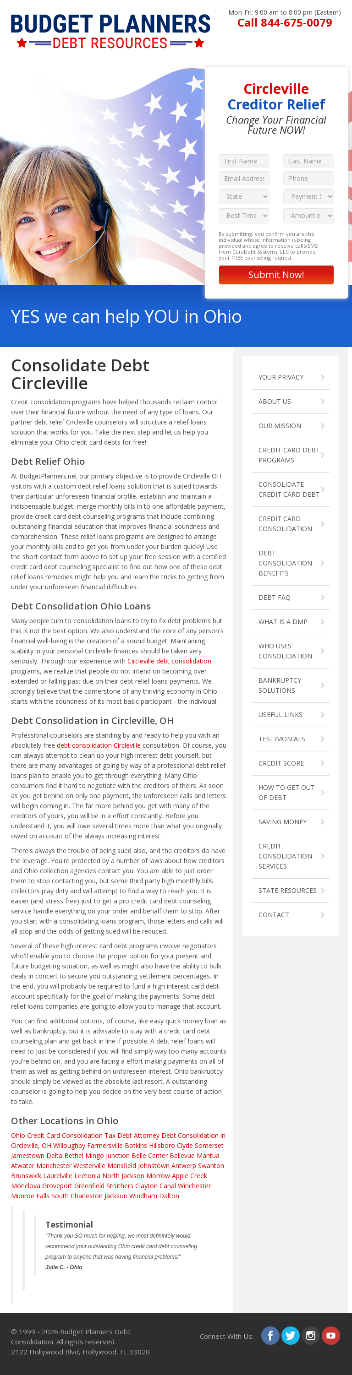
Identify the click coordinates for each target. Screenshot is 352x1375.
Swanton (211, 1165)
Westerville (89, 1165)
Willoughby (69, 1145)
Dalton (169, 1195)
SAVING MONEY (282, 821)
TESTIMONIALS (281, 738)
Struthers (119, 1185)
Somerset (209, 1145)
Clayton (146, 1185)
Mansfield (121, 1165)
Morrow (158, 1175)
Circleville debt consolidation (169, 661)
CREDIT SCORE (281, 763)
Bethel (73, 1155)
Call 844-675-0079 (284, 22)
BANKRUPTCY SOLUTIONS (279, 685)
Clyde (185, 1145)
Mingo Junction (107, 1155)
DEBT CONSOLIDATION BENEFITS (285, 563)
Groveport (57, 1185)
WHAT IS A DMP (283, 621)
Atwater (22, 1165)
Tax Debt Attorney (132, 1135)
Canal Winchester (185, 1185)
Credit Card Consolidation (65, 1135)
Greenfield (89, 1185)
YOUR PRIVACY (280, 377)
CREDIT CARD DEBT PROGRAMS (289, 455)
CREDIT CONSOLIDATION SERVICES (285, 856)
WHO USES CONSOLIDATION (285, 650)
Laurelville (57, 1175)
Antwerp (183, 1165)
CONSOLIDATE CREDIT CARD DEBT (289, 489)
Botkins (136, 1145)
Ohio (18, 1135)
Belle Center (150, 1155)
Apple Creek (189, 1175)
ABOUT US (274, 401)
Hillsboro (162, 1145)
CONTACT (273, 914)
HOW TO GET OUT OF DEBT (286, 792)
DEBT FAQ (274, 597)
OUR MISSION (279, 425)
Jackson (115, 1195)
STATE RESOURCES (287, 890)
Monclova (25, 1185)
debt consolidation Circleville (99, 745)
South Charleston (77, 1195)
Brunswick (26, 1175)
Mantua (208, 1155)
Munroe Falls (30, 1195)
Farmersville (105, 1145)
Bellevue (182, 1155)
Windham (143, 1195)
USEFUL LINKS (280, 714)
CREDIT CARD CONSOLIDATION (285, 523)
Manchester (54, 1165)
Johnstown (154, 1165)
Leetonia (87, 1175)
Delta (54, 1155)
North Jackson (123, 1175)
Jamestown (27, 1155)
